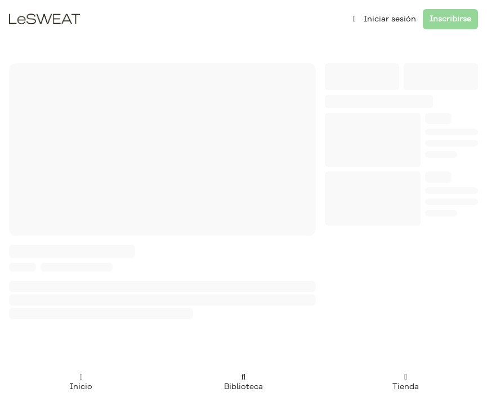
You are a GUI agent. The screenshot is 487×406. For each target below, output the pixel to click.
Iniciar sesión (383, 19)
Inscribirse (450, 19)
